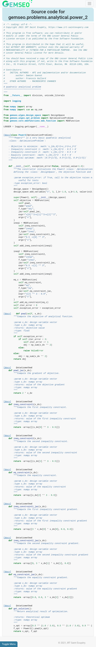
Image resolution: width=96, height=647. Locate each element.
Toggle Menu (9, 644)
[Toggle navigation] (89, 4)
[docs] (7, 135)
